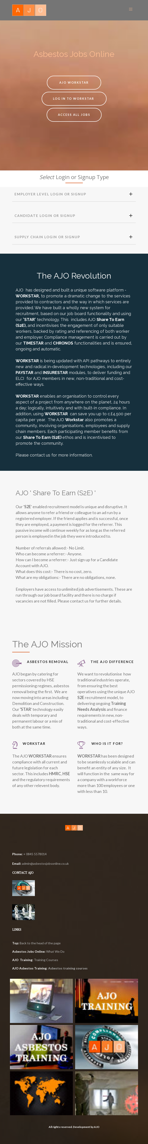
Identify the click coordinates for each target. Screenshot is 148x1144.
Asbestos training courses (68, 968)
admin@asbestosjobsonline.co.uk (45, 863)
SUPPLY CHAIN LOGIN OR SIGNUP (73, 237)
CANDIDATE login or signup (73, 216)
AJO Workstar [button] (74, 82)
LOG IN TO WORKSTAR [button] (74, 98)
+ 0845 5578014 (29, 854)
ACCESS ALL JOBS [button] (74, 115)
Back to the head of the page (36, 943)
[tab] (74, 194)
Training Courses (46, 960)
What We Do (55, 951)
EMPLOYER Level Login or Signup (73, 194)
